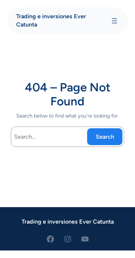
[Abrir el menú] (114, 20)
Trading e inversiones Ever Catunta (68, 221)
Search (105, 136)
